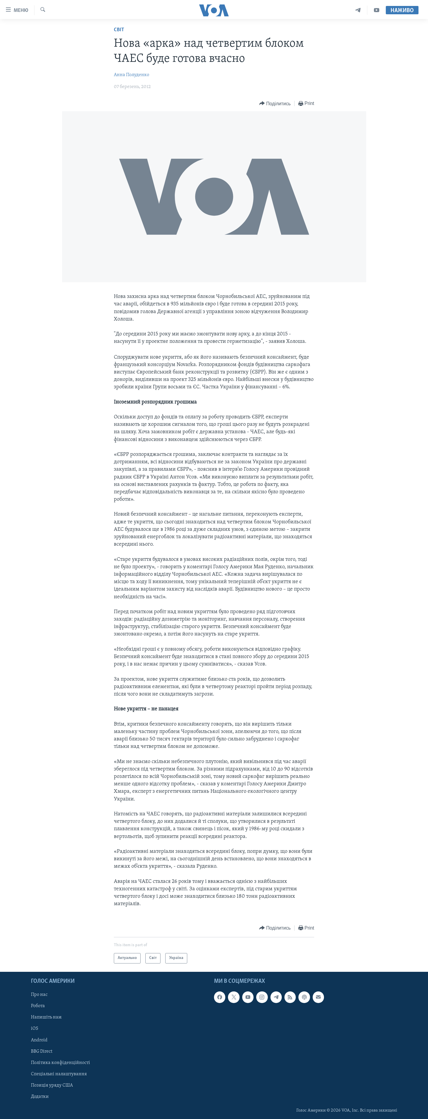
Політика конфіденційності (60, 1062)
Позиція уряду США (52, 1085)
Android (39, 1040)
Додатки (40, 1096)
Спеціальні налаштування (59, 1073)
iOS (34, 1028)
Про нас (39, 994)
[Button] (275, 104)
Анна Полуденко (131, 75)
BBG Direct (41, 1051)
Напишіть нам (46, 1017)
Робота (38, 1006)
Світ (119, 30)
